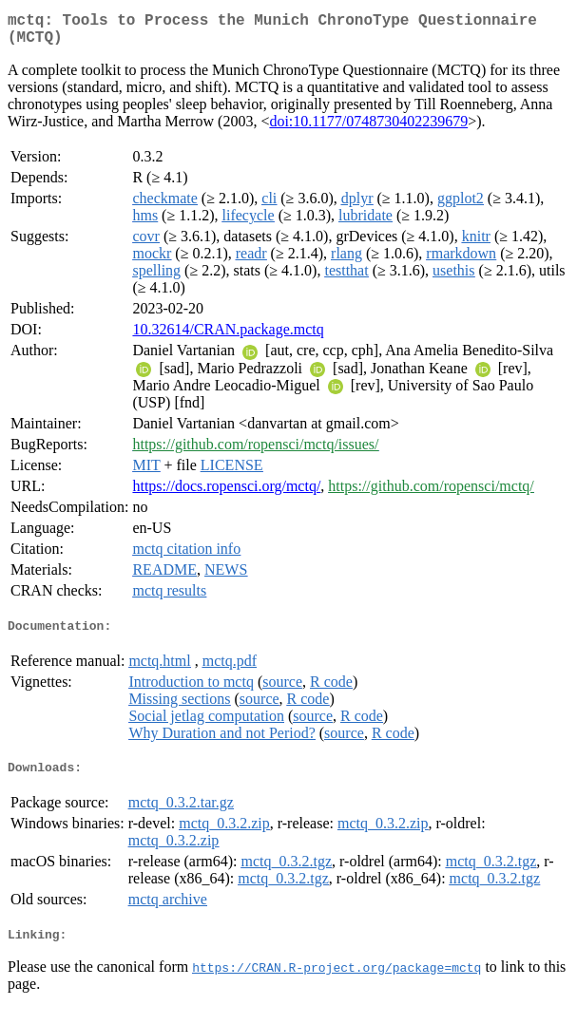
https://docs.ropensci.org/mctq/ (226, 493)
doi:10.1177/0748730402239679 (368, 129)
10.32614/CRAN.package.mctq (227, 337)
